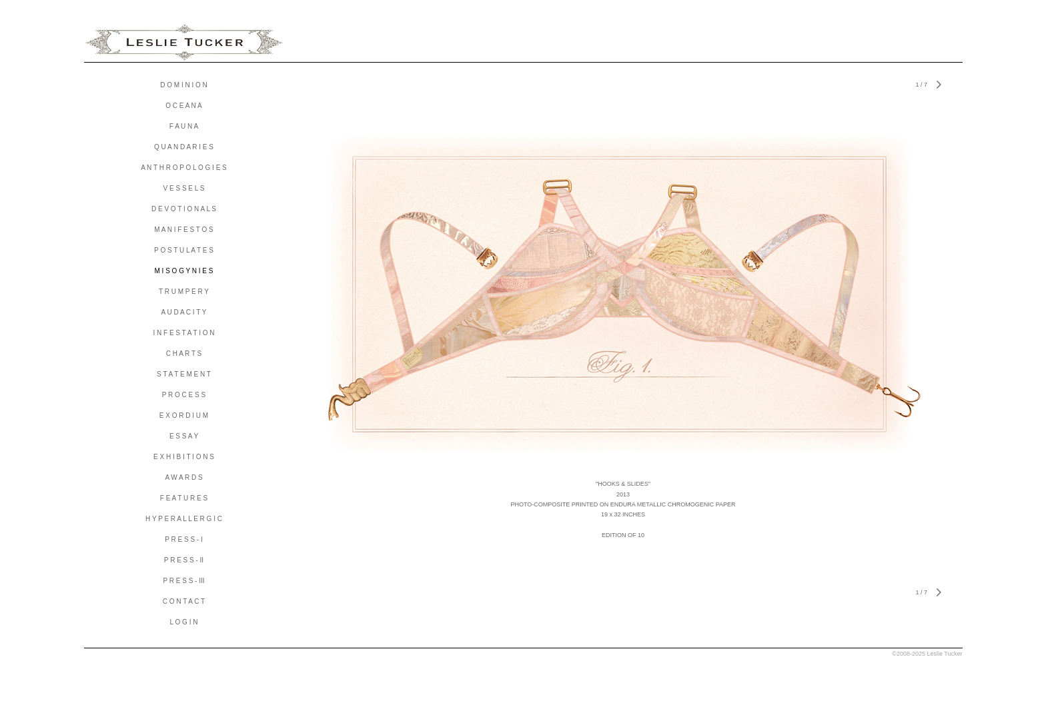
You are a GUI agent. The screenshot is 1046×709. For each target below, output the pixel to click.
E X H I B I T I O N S (183, 456)
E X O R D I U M (183, 415)
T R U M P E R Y (184, 291)
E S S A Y (183, 436)
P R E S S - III (183, 580)
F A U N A (183, 126)
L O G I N (184, 622)
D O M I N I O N (183, 85)
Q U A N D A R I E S (183, 147)
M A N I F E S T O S (183, 229)
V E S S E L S (184, 188)
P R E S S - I (184, 539)
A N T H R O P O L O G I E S (184, 167)
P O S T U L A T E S (183, 250)
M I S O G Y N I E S (184, 271)
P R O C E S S (183, 394)
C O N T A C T (184, 601)
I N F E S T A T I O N (183, 333)
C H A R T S (184, 353)
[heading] (184, 42)
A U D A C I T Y (184, 312)
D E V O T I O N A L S (183, 209)
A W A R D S (183, 477)
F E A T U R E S (183, 498)
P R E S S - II (183, 560)
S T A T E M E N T (184, 374)
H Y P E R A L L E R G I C (183, 518)
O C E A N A (183, 105)
